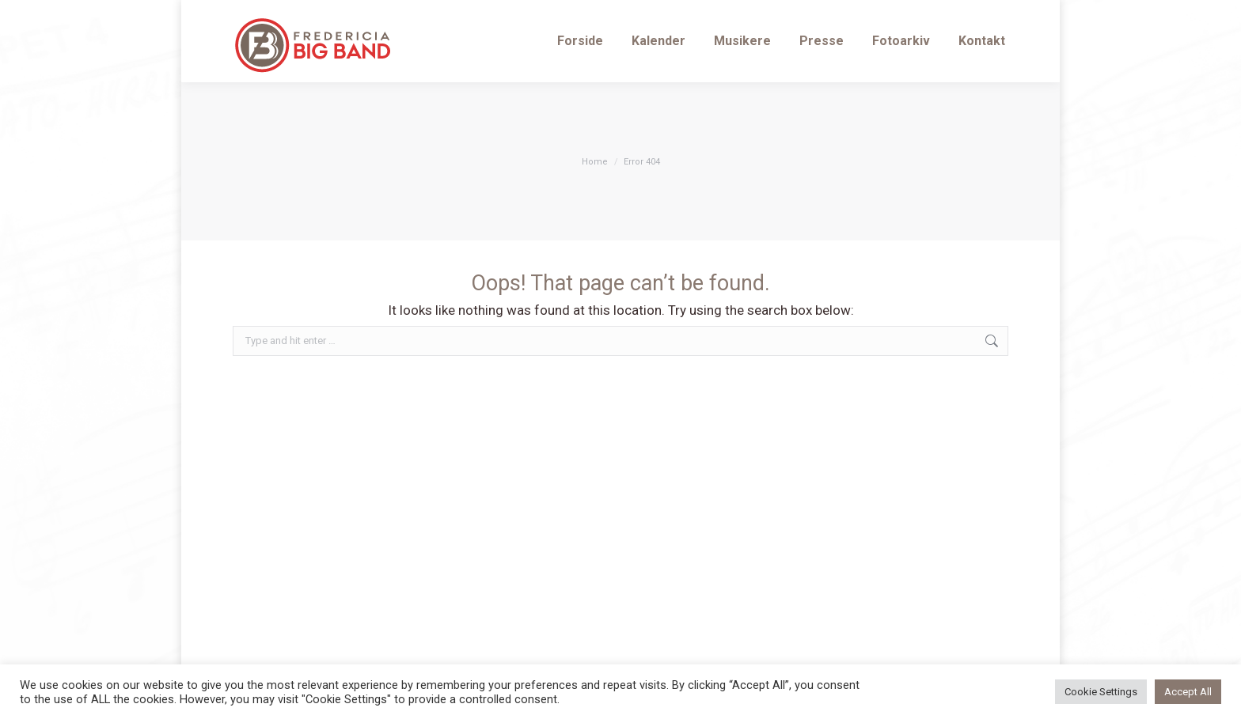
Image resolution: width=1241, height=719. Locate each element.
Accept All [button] (1188, 692)
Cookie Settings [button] (1101, 692)
